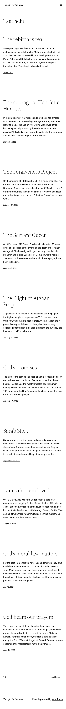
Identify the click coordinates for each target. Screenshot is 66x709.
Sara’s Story (16, 431)
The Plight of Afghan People (26, 301)
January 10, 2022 (10, 401)
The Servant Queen (25, 235)
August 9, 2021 (9, 524)
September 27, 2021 (11, 460)
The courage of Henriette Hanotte (31, 105)
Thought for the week (13, 5)
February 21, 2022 (10, 205)
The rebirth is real (23, 39)
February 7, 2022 (10, 268)
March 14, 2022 (9, 142)
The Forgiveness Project (30, 172)
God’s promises (20, 367)
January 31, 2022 (10, 338)
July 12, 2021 (8, 587)
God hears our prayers (28, 617)
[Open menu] (61, 5)
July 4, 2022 (8, 72)
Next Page (57, 677)
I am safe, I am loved (26, 490)
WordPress (57, 699)
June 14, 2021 (9, 650)
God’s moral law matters (30, 553)
